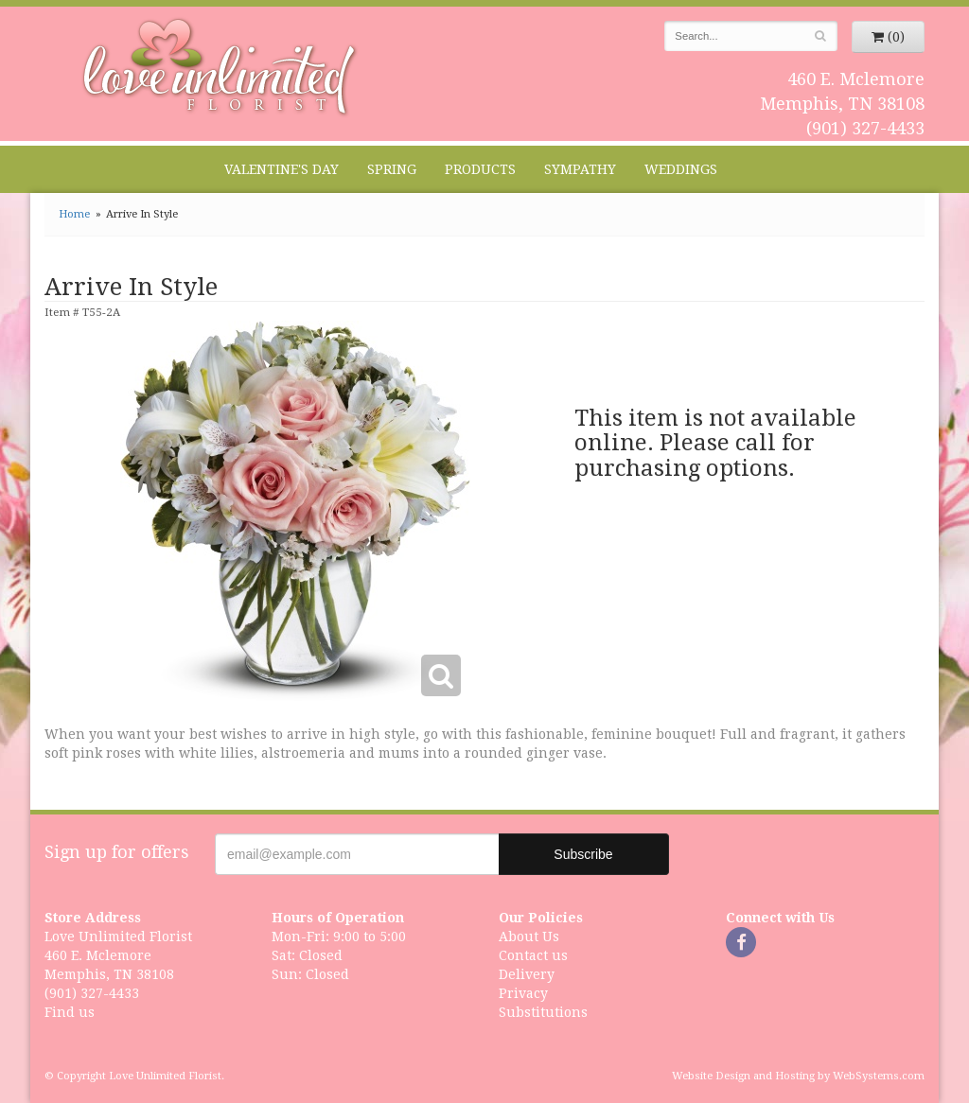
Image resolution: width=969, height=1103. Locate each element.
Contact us (533, 955)
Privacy (523, 993)
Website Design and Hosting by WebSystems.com (798, 1076)
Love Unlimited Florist (220, 67)
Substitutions (543, 1012)
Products (480, 169)
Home (74, 214)
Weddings (680, 169)
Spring (391, 169)
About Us (529, 936)
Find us (69, 1012)
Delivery (527, 974)
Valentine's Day (281, 169)
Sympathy (580, 169)
